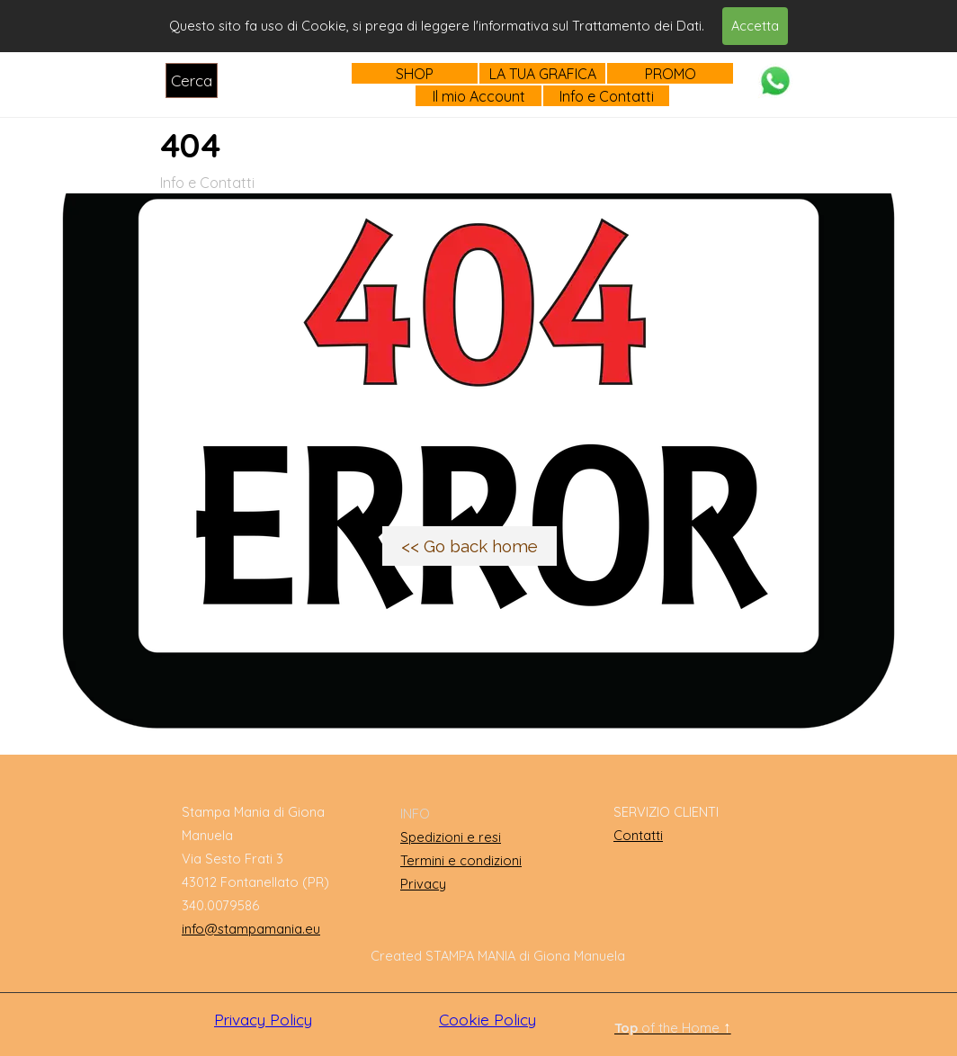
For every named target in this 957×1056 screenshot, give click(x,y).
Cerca (191, 80)
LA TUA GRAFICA (542, 74)
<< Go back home (469, 546)
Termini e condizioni (461, 860)
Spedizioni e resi (450, 837)
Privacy (423, 883)
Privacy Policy (263, 1019)
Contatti (638, 835)
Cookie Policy (487, 1019)
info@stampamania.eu (251, 928)
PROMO (670, 74)
